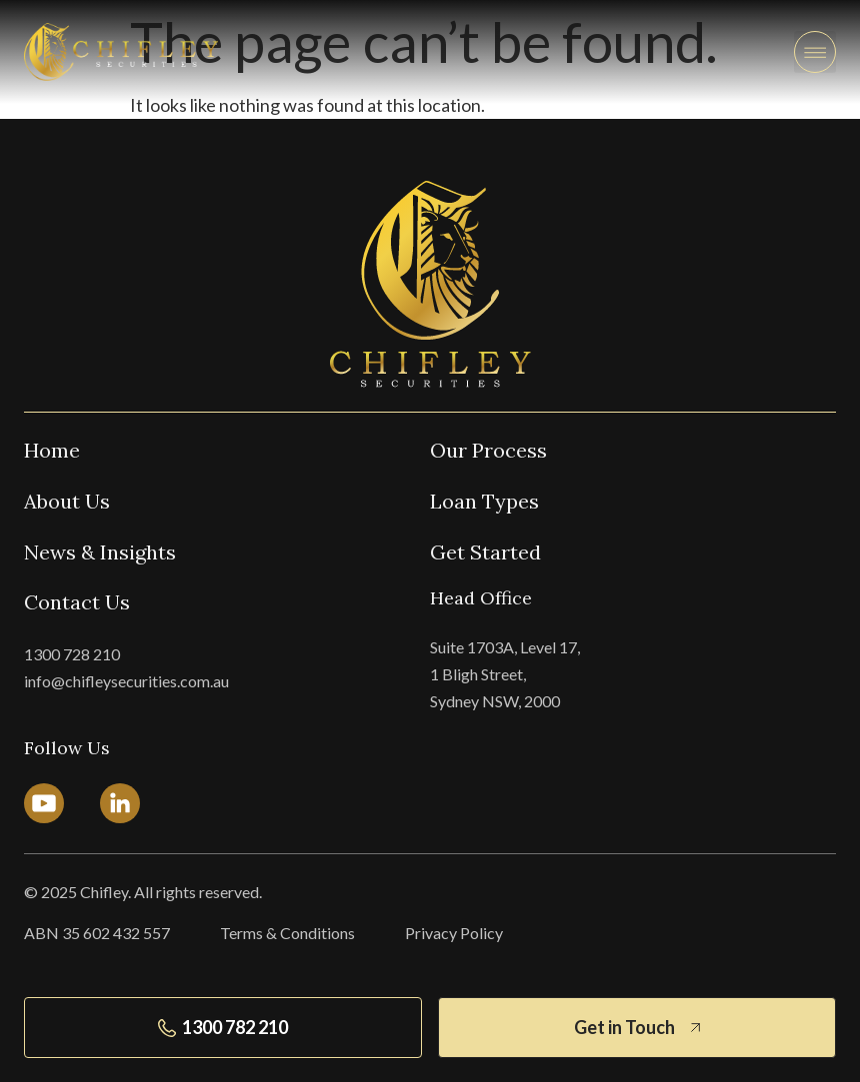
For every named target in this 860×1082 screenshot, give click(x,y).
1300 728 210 (72, 653)
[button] (815, 52)
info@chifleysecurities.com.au (126, 680)
